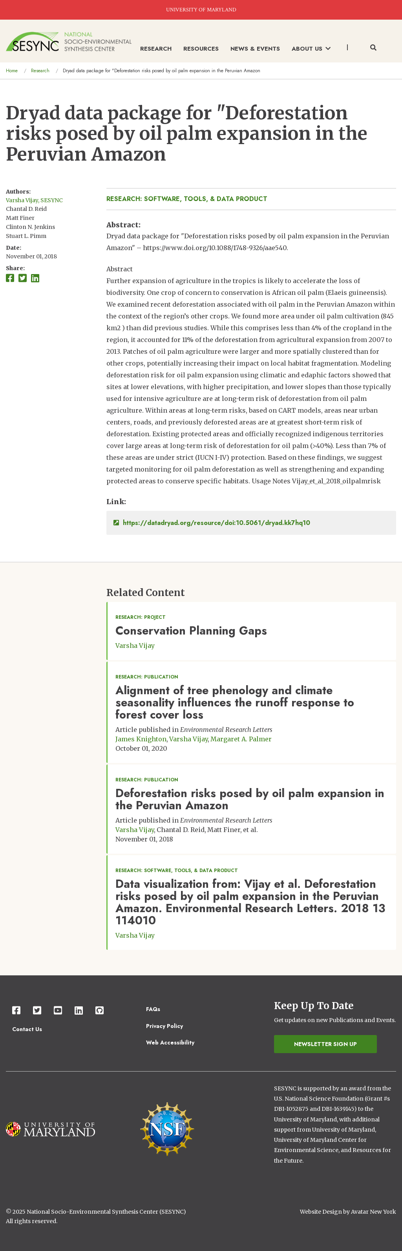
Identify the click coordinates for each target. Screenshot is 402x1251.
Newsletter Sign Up (325, 1044)
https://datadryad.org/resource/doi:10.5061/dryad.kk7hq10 (211, 522)
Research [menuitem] (156, 48)
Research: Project (140, 617)
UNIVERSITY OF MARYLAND (201, 9)
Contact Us (27, 1029)
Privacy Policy (164, 1026)
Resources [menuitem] (201, 48)
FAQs (153, 1009)
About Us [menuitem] (311, 48)
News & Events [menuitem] (255, 48)
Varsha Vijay (135, 645)
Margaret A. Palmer (241, 739)
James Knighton (140, 739)
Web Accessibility (170, 1042)
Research (40, 70)
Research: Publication (146, 676)
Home (12, 70)
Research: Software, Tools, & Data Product (186, 198)
